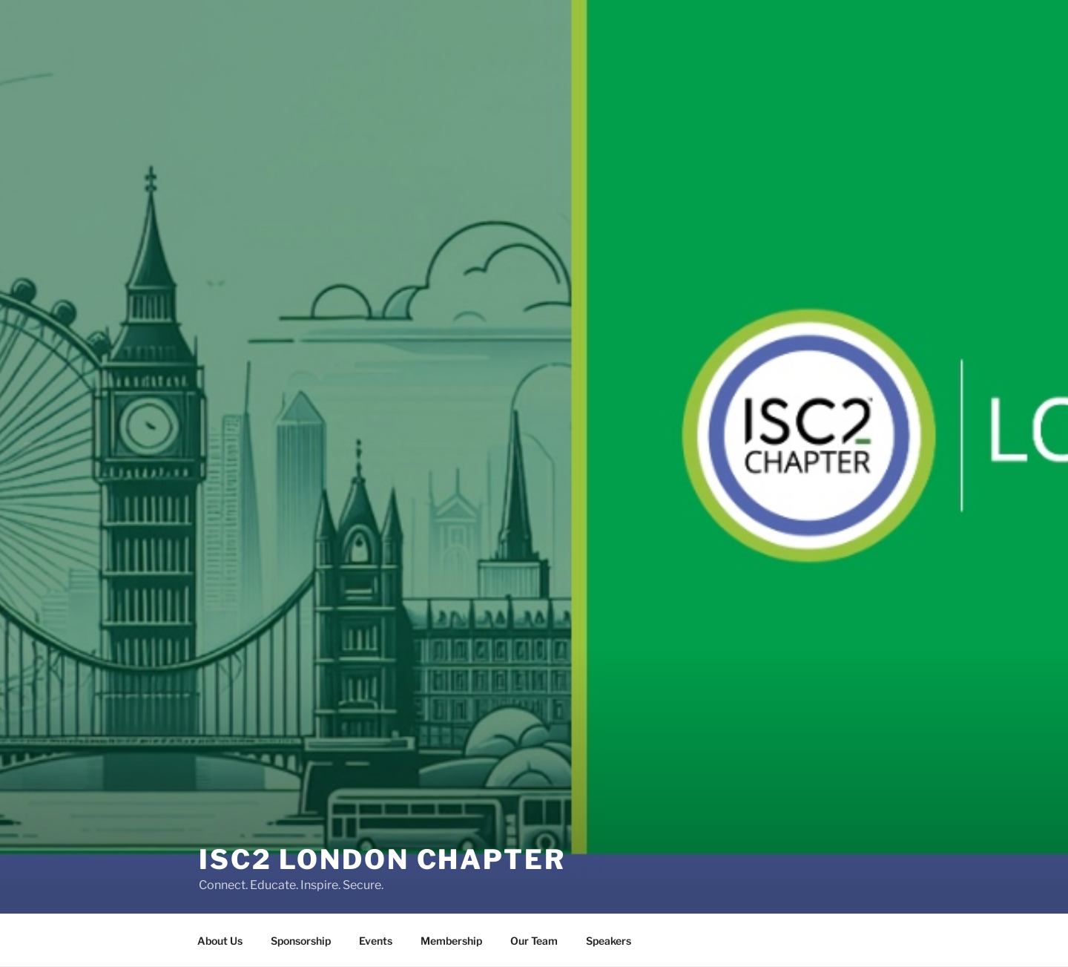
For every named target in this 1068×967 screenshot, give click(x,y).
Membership (451, 940)
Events (375, 940)
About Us (220, 940)
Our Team (534, 940)
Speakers (608, 940)
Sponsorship (301, 940)
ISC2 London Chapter (382, 844)
